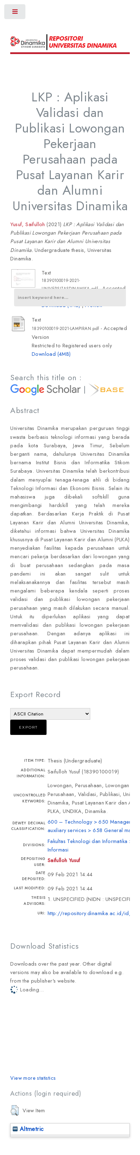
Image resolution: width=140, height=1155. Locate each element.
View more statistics (33, 1078)
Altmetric (28, 1129)
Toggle (15, 13)
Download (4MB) (51, 354)
